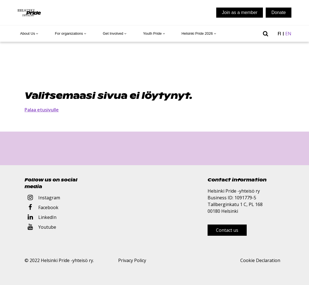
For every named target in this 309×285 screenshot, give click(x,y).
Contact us (227, 230)
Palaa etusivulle (42, 110)
